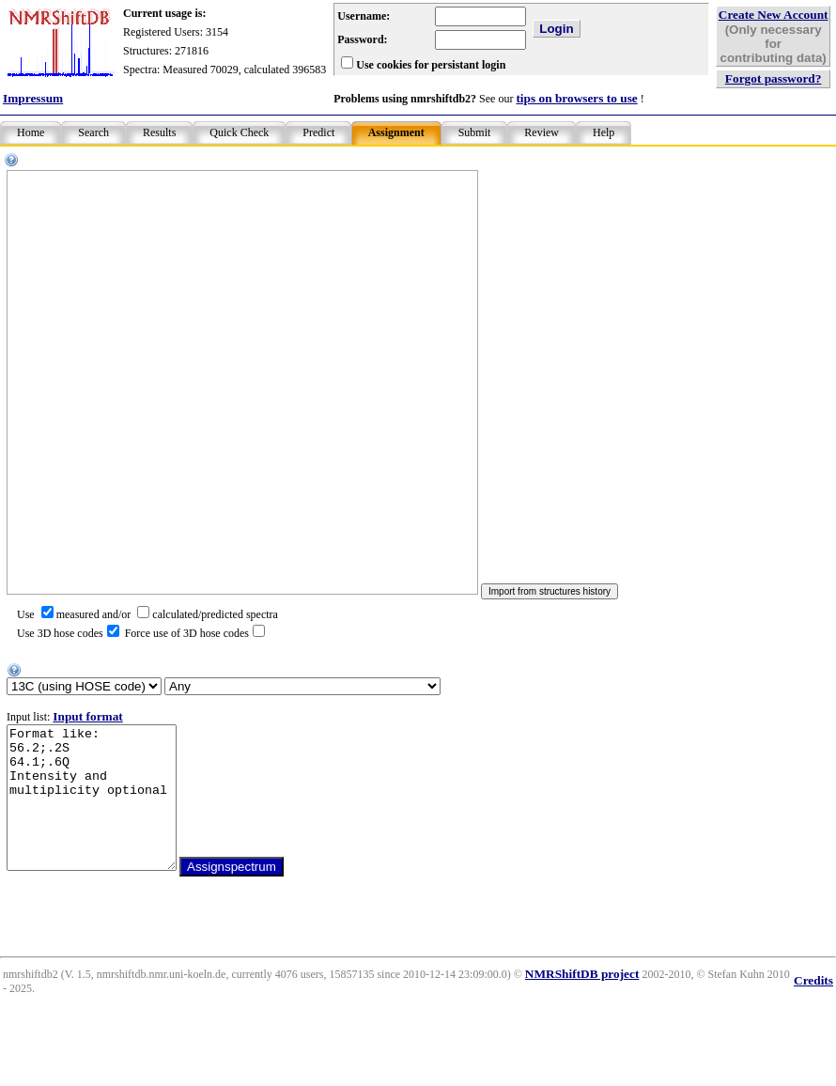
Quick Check (239, 132)
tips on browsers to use (576, 98)
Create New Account (773, 15)
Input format (87, 716)
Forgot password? (773, 78)
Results (159, 132)
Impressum (33, 98)
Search (93, 132)
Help (603, 132)
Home (30, 132)
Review (541, 132)
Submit (474, 132)
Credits (813, 1008)
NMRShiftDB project (582, 1002)
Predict (318, 132)
